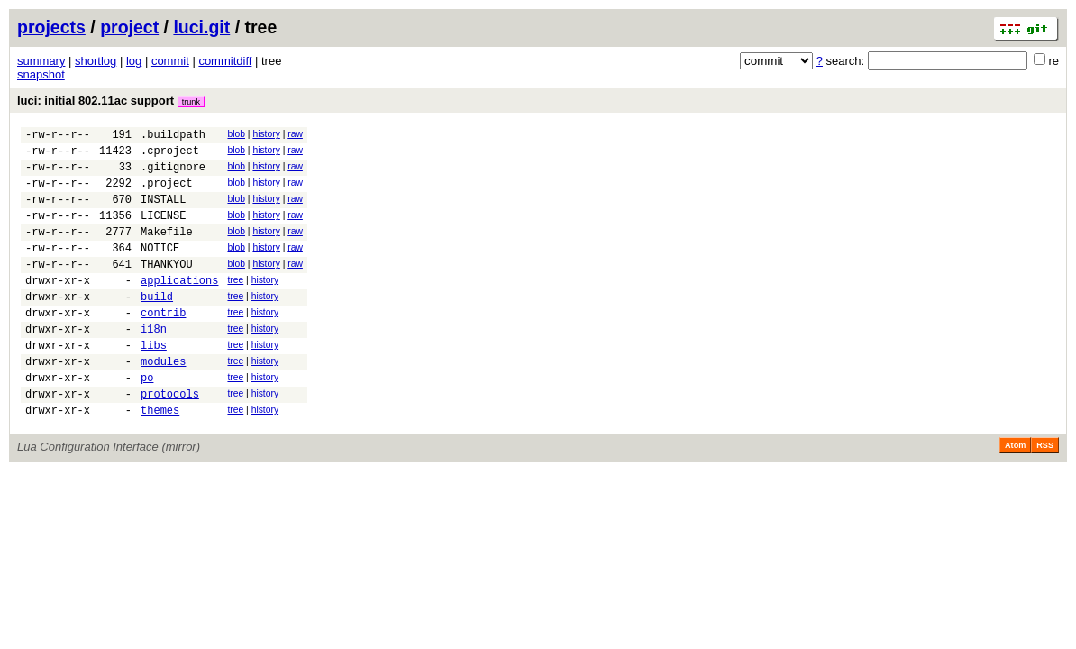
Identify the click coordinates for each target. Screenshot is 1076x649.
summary (41, 61)
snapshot (41, 74)
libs (154, 382)
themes (160, 458)
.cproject (170, 155)
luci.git (201, 27)
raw (295, 134)
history (265, 134)
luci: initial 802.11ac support (111, 100)
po (147, 420)
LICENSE (163, 231)
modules (163, 401)
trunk (191, 101)
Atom (1015, 493)
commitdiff (224, 61)
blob (236, 134)
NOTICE (160, 269)
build (157, 326)
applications (179, 307)
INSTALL (163, 212)
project (129, 27)
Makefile (167, 250)
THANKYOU (167, 288)
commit (170, 61)
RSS (1044, 493)
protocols (170, 439)
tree (235, 304)
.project (167, 193)
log (133, 61)
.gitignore (173, 174)
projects (51, 27)
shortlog (95, 61)
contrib (163, 344)
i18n (154, 363)
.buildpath (173, 136)
